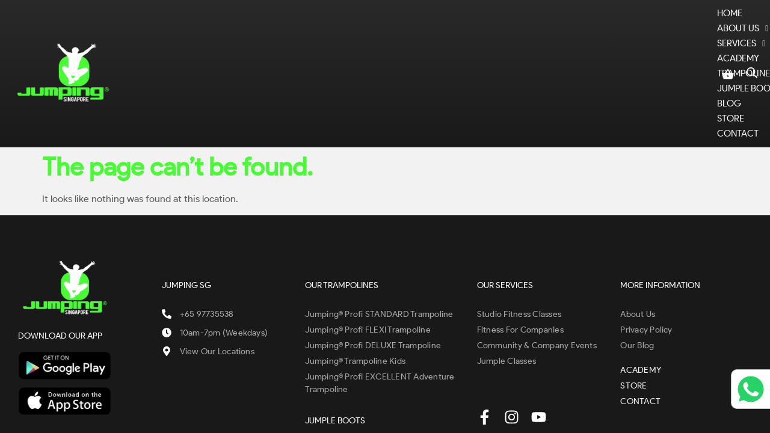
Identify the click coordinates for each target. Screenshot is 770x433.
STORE (633, 39)
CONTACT (684, 39)
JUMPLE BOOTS (530, 39)
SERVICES (315, 39)
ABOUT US (248, 39)
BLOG (591, 39)
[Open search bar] (752, 38)
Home (193, 39)
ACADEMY (377, 39)
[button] (248, 40)
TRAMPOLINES (448, 39)
